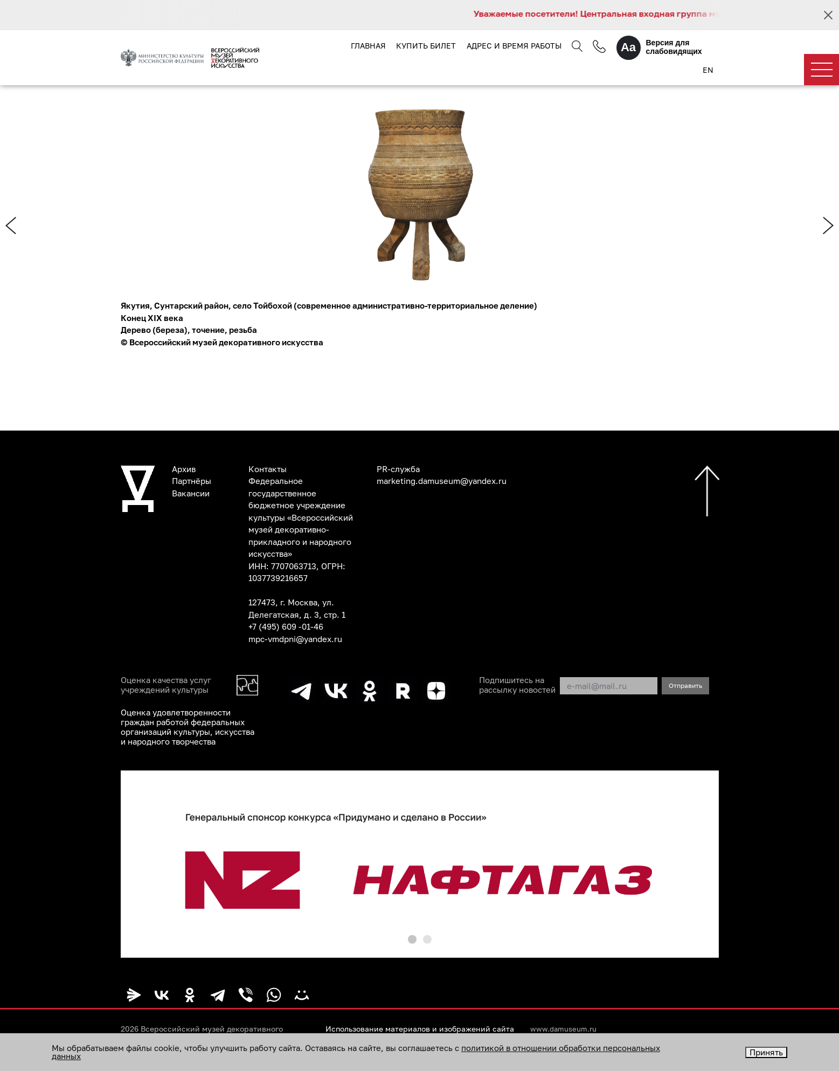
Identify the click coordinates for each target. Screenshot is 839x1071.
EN (708, 69)
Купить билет (426, 45)
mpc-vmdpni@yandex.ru (295, 639)
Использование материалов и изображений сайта (419, 1029)
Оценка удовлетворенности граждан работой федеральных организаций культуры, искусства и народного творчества (187, 726)
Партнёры (191, 481)
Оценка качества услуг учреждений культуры (166, 684)
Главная (368, 45)
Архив (184, 469)
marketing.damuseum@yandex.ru (442, 481)
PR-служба (398, 469)
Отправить (685, 685)
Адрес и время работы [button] (514, 45)
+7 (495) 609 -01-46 (285, 626)
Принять (766, 1052)
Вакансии (191, 493)
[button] (412, 939)
